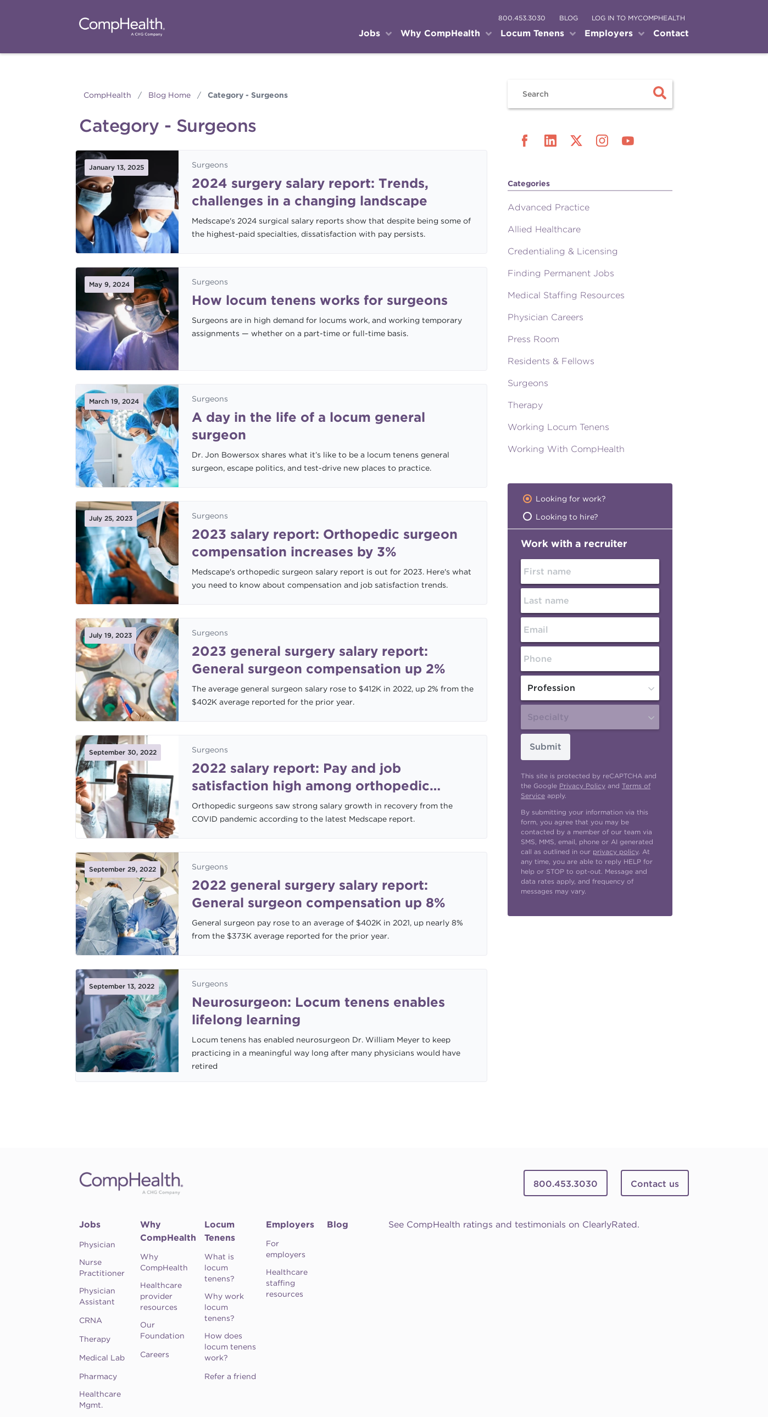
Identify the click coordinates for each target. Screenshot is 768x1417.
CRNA (90, 1320)
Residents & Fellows (551, 361)
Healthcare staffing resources (287, 1283)
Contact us (655, 1184)
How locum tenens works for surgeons (320, 300)
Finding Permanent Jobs (561, 273)
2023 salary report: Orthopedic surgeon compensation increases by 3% (325, 543)
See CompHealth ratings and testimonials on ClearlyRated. (513, 1224)
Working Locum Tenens (558, 427)
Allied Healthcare (544, 229)
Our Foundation (162, 1330)
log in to (638, 18)
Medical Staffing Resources (566, 295)
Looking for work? (571, 498)
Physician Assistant (97, 1296)
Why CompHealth (168, 1231)
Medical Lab (102, 1357)
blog (568, 18)
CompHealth (107, 95)
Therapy (525, 405)
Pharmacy (98, 1376)
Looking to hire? (567, 516)
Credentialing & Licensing (563, 251)
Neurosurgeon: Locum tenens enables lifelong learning (318, 1011)
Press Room (533, 339)
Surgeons (210, 164)
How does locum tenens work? (230, 1346)
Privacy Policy (582, 786)
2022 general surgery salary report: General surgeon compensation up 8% (319, 894)
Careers (154, 1354)
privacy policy (615, 851)
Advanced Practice (548, 207)
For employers (285, 1249)
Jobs (90, 1224)
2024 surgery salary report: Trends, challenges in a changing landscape (310, 192)
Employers (290, 1224)
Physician (97, 1244)
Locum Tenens (219, 1231)
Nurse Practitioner (102, 1267)
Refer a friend (230, 1376)
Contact (671, 33)
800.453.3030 (522, 18)
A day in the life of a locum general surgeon (308, 426)
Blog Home (169, 95)
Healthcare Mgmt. (100, 1399)
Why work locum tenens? (224, 1307)
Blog (337, 1224)
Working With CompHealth (566, 449)
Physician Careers (545, 317)
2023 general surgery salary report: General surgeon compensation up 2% (319, 660)
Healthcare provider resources (161, 1296)
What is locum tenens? (219, 1267)
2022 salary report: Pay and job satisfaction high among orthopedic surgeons (311, 777)
